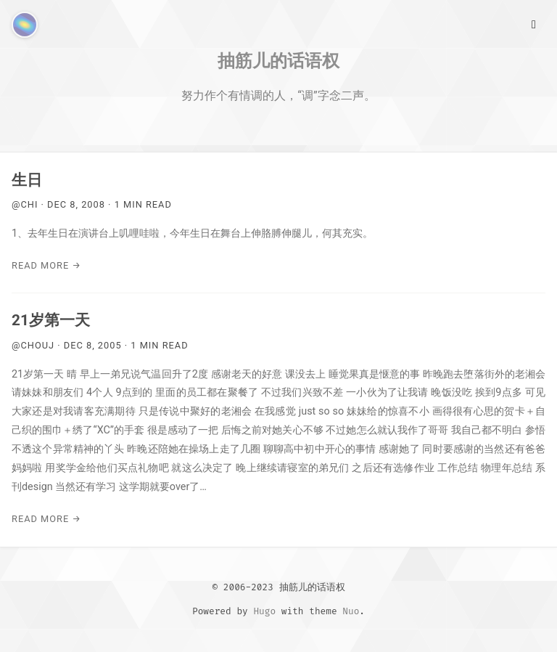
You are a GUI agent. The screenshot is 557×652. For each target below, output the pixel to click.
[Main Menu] (533, 23)
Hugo (264, 611)
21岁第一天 (51, 320)
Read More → (46, 265)
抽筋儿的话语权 (278, 60)
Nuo (350, 611)
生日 (27, 180)
